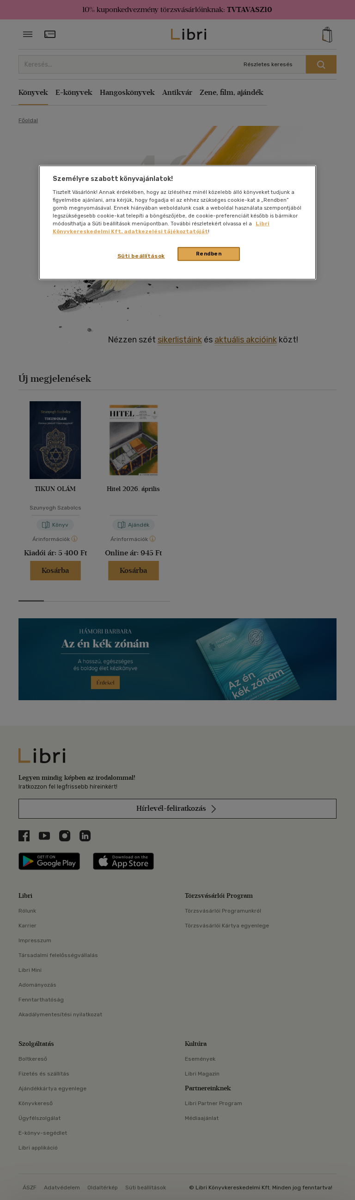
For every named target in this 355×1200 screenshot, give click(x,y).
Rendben (209, 253)
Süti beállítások (141, 256)
